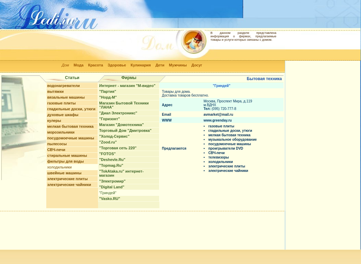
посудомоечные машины (70, 138)
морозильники (61, 132)
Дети (159, 65)
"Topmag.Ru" (111, 165)
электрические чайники (69, 185)
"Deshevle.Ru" (112, 160)
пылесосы (57, 144)
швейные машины (64, 173)
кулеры (54, 120)
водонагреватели (63, 86)
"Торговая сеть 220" (117, 148)
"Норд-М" (108, 97)
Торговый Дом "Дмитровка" (125, 130)
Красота (95, 65)
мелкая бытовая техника (70, 126)
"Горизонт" (109, 119)
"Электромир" (112, 181)
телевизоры (218, 157)
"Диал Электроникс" (118, 113)
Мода (79, 65)
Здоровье (117, 65)
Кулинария (141, 65)
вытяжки (55, 91)
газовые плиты (61, 103)
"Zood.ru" (108, 142)
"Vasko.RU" (109, 199)
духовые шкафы (63, 115)
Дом (65, 65)
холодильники (59, 167)
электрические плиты (67, 179)
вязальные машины (66, 97)
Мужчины (178, 65)
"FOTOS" (107, 154)
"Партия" (107, 91)
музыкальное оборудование (232, 139)
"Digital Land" (111, 187)
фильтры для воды (65, 161)
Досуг (196, 65)
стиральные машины (67, 155)
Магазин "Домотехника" (121, 125)
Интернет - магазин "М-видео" (127, 86)
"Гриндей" (107, 193)
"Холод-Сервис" (114, 136)
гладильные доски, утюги (71, 109)
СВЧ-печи (56, 150)
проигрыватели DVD (225, 148)
